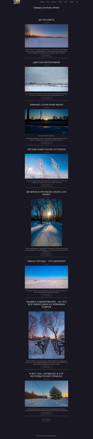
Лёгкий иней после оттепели (46, 149)
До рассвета (46, 20)
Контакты (54, 1)
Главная (42, 1)
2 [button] (43, 419)
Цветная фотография (46, 62)
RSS (77, 1)
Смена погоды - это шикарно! (46, 261)
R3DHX (65, 1)
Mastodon (72, 1)
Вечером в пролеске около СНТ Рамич (47, 193)
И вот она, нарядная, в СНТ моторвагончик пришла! (46, 374)
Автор (47, 1)
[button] (46, 420)
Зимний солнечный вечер (46, 104)
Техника (60, 1)
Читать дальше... (47, 55)
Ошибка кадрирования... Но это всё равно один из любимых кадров (46, 304)
